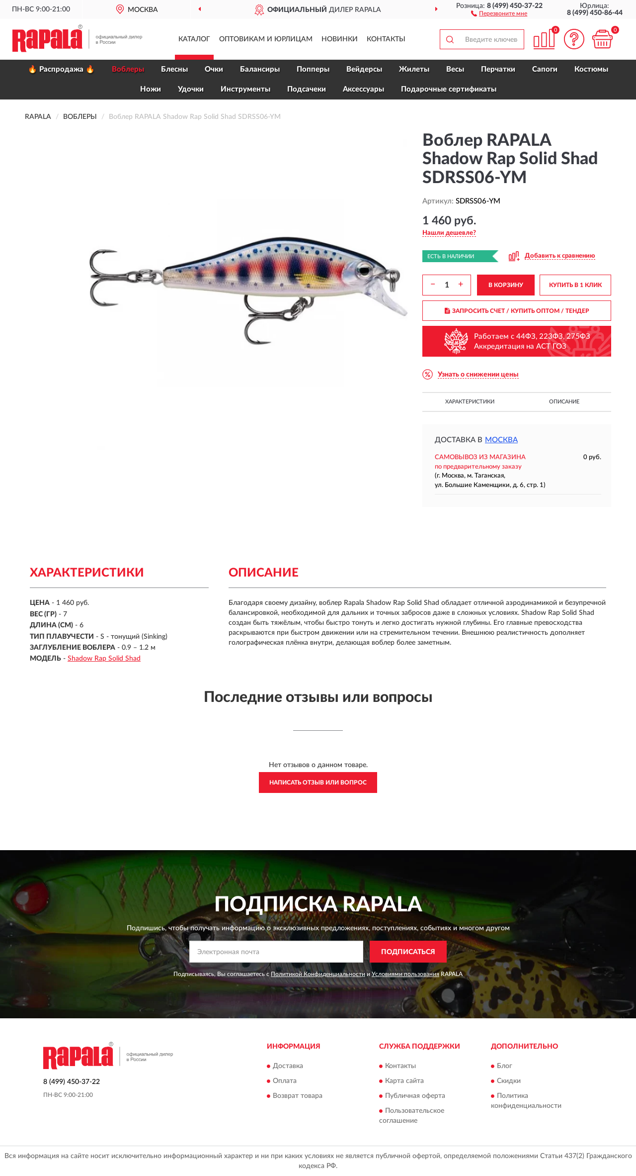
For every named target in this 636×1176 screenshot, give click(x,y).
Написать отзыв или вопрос (318, 782)
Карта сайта (404, 1081)
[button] (499, 13)
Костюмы (591, 69)
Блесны (174, 69)
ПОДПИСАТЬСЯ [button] (408, 952)
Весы (455, 69)
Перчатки (498, 69)
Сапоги (544, 69)
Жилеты (414, 69)
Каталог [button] (194, 39)
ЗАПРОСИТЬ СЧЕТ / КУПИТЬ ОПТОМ (517, 311)
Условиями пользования (405, 974)
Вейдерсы (364, 69)
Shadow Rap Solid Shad (104, 658)
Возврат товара (297, 1095)
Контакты (386, 39)
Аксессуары (363, 89)
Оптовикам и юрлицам (266, 39)
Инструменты (245, 89)
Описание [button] (564, 401)
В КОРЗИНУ (505, 285)
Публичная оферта (415, 1095)
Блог (504, 1066)
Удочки (191, 89)
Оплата (285, 1081)
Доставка (288, 1066)
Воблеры (128, 69)
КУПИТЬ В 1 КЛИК (575, 285)
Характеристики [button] (469, 401)
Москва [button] (501, 440)
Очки (214, 69)
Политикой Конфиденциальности (318, 974)
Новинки (339, 39)
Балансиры (260, 69)
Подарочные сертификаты (448, 89)
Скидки (509, 1081)
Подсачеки (306, 89)
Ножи (150, 89)
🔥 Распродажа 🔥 (61, 69)
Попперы (313, 69)
